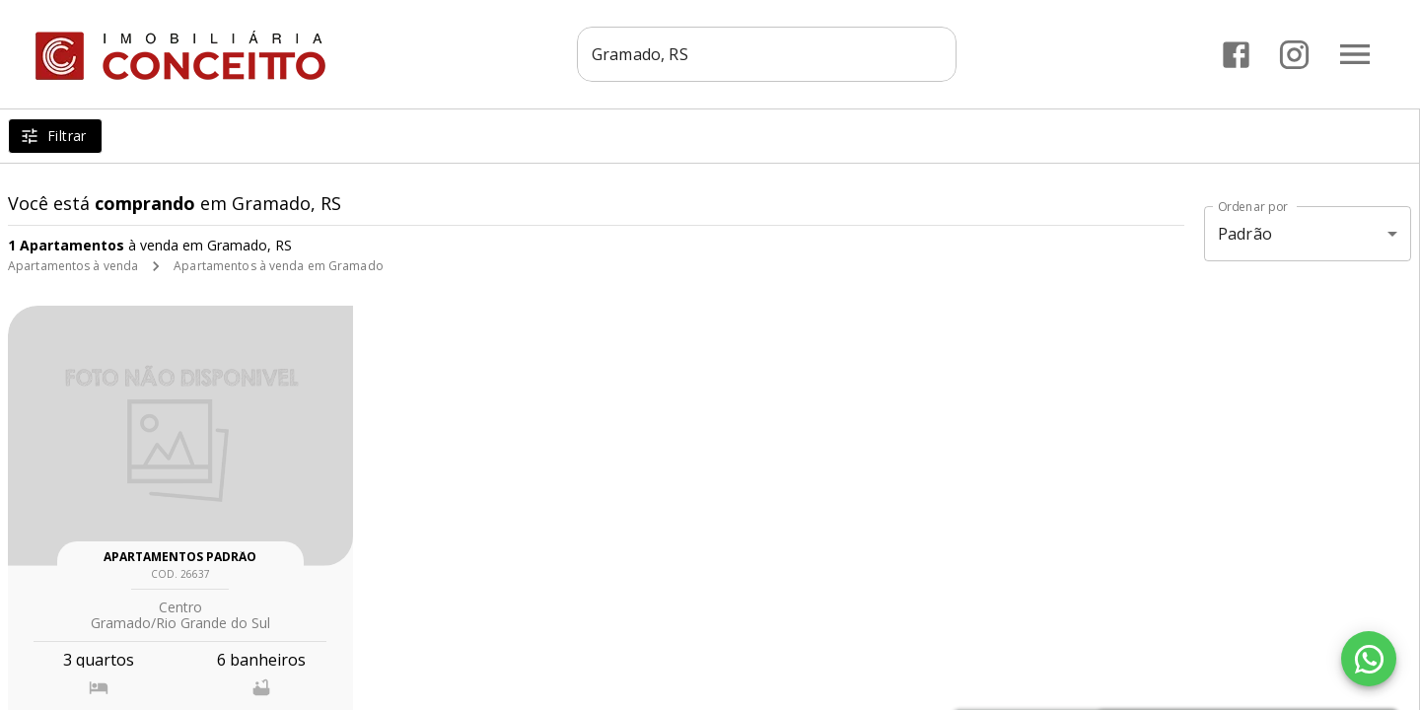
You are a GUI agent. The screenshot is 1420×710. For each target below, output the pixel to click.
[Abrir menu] (1354, 54)
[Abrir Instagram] (1294, 54)
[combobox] (767, 54)
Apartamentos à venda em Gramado (279, 265)
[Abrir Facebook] (1236, 54)
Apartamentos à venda (73, 265)
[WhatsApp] (1368, 658)
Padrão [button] (1245, 234)
